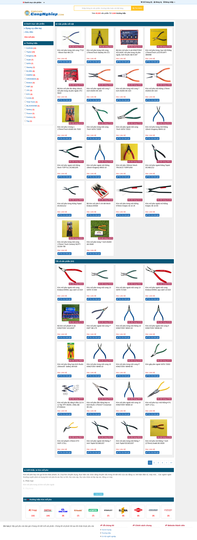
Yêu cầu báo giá (64, 62)
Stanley (29, 67)
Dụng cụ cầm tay (33, 28)
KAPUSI (30, 48)
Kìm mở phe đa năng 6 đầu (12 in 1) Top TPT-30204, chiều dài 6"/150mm (70, 405)
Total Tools (31, 102)
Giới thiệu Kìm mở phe (36, 470)
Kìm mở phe (29, 37)
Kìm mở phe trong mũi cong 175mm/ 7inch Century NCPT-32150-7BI (69, 244)
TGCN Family (106, 530)
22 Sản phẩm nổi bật (65, 24)
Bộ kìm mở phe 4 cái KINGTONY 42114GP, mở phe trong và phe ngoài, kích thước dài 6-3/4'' (129, 52)
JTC (28, 90)
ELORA (29, 71)
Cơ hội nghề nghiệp (109, 536)
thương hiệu (121, 13)
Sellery (29, 109)
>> (171, 463)
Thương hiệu (106, 533)
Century (29, 117)
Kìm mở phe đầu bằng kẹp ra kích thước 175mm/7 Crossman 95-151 (99, 405)
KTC (28, 94)
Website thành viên (175, 525)
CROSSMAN (31, 79)
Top (28, 121)
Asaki (28, 60)
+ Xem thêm (98, 494)
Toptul (29, 52)
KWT (28, 87)
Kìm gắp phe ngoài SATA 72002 (157, 364)
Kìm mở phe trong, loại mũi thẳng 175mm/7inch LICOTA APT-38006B (158, 52)
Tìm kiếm (137, 8)
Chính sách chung (142, 525)
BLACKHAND (31, 106)
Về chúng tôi (107, 525)
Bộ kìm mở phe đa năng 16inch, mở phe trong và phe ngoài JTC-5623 (70, 91)
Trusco (29, 113)
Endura (29, 83)
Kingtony (30, 56)
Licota (29, 98)
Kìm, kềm (28, 32)
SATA (28, 63)
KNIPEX (29, 75)
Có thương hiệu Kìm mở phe (38, 499)
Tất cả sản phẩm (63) (65, 261)
